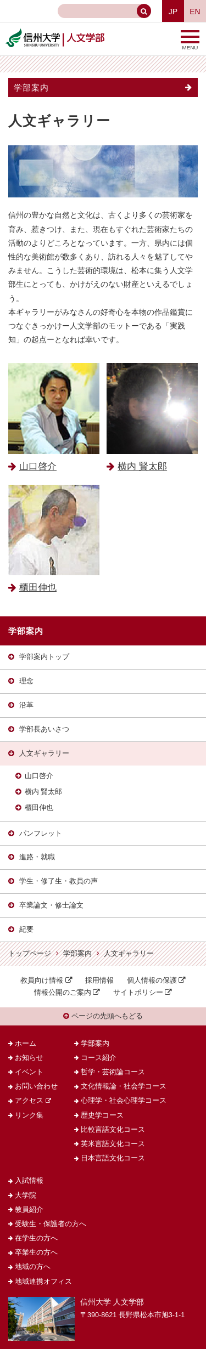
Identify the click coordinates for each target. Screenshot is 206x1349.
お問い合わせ (36, 1086)
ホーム (25, 1043)
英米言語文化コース (113, 1144)
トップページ (29, 953)
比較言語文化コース (113, 1129)
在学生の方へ (36, 1238)
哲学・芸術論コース (113, 1072)
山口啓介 (39, 776)
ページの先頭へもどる (103, 1016)
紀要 (26, 929)
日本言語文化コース (113, 1158)
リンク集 (29, 1115)
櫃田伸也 (39, 808)
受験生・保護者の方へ (50, 1224)
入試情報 (29, 1180)
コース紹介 (98, 1058)
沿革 (26, 705)
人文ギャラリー (44, 753)
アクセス (29, 1100)
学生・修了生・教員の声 (58, 881)
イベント (29, 1072)
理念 (26, 681)
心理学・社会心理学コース (123, 1100)
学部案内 (31, 87)
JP (173, 11)
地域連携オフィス (43, 1281)
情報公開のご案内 (62, 992)
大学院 (25, 1195)
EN (195, 11)
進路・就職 (37, 857)
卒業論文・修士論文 (51, 905)
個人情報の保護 (152, 980)
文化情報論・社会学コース (123, 1086)
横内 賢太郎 (44, 792)
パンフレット (40, 833)
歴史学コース (102, 1115)
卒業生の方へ (36, 1252)
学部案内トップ (44, 657)
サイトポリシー (138, 992)
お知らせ (29, 1058)
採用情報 (99, 980)
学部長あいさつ (44, 729)
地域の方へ (33, 1267)
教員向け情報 (41, 980)
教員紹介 (29, 1210)
